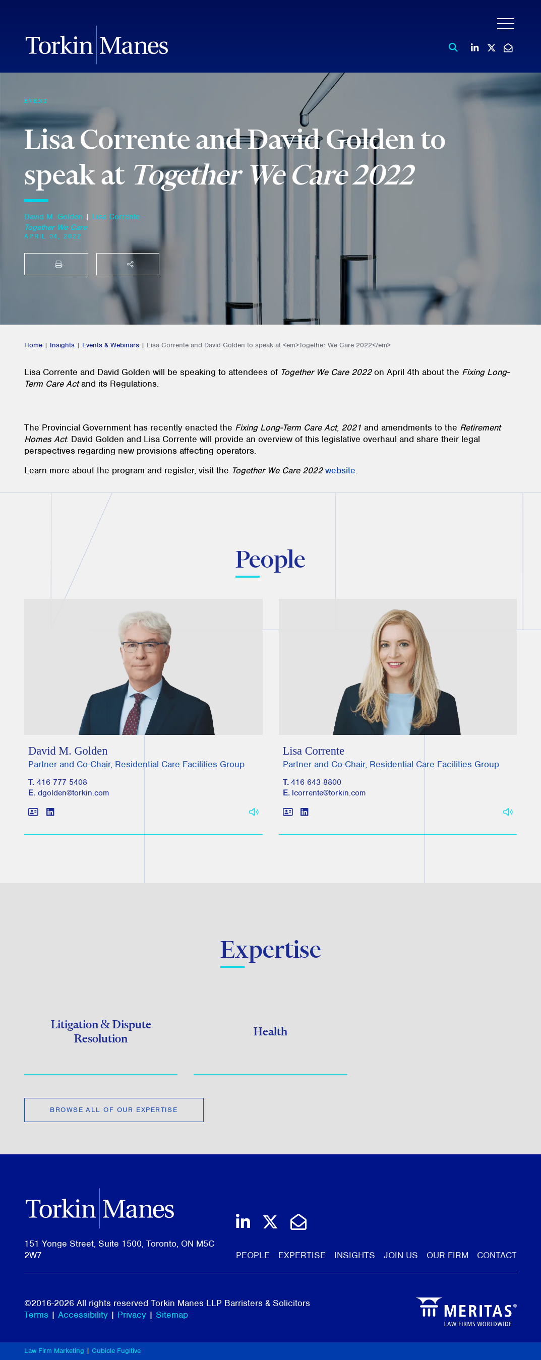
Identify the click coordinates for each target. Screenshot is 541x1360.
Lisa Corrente (116, 217)
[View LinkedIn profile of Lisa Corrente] (304, 816)
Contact (497, 1255)
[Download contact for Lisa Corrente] (288, 816)
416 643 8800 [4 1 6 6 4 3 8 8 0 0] (316, 786)
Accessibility (83, 1314)
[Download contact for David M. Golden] (33, 816)
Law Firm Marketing (54, 1350)
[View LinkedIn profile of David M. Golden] (50, 816)
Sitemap (172, 1314)
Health (270, 1034)
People (253, 1255)
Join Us (401, 1255)
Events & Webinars (110, 345)
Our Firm (447, 1255)
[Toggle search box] (450, 47)
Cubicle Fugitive (116, 1350)
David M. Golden (53, 217)
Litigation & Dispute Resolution (101, 1033)
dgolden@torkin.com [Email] (73, 797)
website (340, 470)
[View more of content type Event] (36, 101)
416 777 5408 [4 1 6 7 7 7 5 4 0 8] (62, 786)
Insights (62, 345)
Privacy (131, 1314)
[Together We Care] (55, 227)
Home (33, 345)
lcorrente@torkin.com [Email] (329, 797)
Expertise (302, 1255)
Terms (36, 1314)
